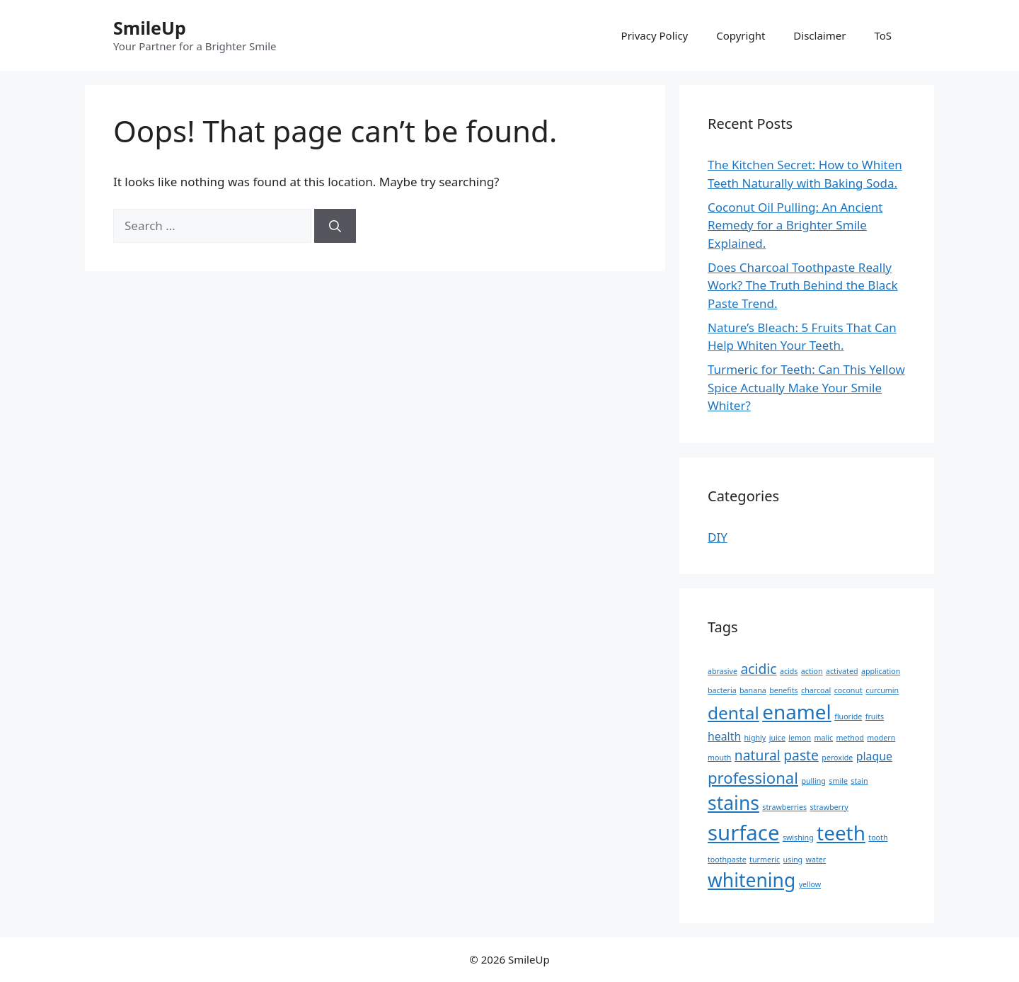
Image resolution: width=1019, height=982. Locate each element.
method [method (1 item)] (850, 738)
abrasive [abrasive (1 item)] (722, 671)
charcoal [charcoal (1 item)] (816, 690)
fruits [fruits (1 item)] (874, 716)
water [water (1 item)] (816, 859)
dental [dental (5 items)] (733, 712)
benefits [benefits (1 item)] (783, 690)
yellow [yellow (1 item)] (810, 884)
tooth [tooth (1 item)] (877, 838)
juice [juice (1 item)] (777, 738)
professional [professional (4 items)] (753, 777)
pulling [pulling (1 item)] (813, 781)
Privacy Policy (655, 35)
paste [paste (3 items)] (801, 755)
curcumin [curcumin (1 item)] (882, 690)
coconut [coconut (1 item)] (848, 690)
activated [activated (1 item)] (842, 671)
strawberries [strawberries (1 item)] (784, 807)
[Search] (335, 226)
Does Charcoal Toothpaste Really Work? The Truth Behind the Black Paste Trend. (803, 285)
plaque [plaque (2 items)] (874, 756)
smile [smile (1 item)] (838, 781)
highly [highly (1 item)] (755, 738)
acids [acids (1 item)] (789, 671)
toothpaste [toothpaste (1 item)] (727, 859)
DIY (717, 537)
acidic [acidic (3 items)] (758, 668)
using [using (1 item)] (793, 859)
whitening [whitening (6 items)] (751, 880)
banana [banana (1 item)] (752, 690)
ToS (883, 35)
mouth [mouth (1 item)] (719, 758)
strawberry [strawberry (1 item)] (829, 807)
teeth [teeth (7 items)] (841, 832)
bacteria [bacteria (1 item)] (722, 690)
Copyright (740, 35)
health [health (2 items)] (724, 736)
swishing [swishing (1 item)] (798, 838)
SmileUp (149, 28)
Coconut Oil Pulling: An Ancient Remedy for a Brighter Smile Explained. (795, 225)
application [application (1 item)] (880, 671)
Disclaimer (819, 35)
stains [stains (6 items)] (733, 803)
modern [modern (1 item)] (881, 738)
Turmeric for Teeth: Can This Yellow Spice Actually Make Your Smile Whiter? (806, 387)
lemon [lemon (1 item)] (799, 738)
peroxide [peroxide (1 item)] (837, 758)
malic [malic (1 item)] (824, 738)
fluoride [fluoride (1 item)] (848, 716)
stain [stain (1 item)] (859, 781)
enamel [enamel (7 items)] (796, 711)
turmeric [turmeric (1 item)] (764, 859)
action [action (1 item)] (812, 671)
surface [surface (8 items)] (743, 832)
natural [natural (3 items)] (758, 755)
